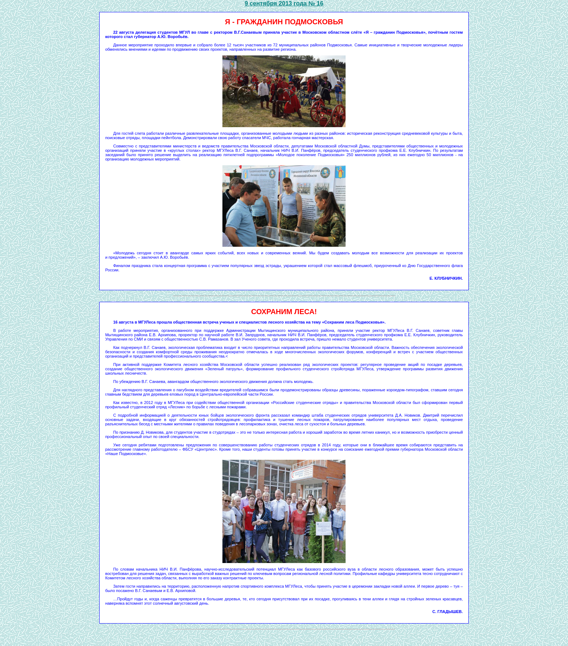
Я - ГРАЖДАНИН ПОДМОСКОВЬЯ (284, 22)
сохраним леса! (284, 312)
